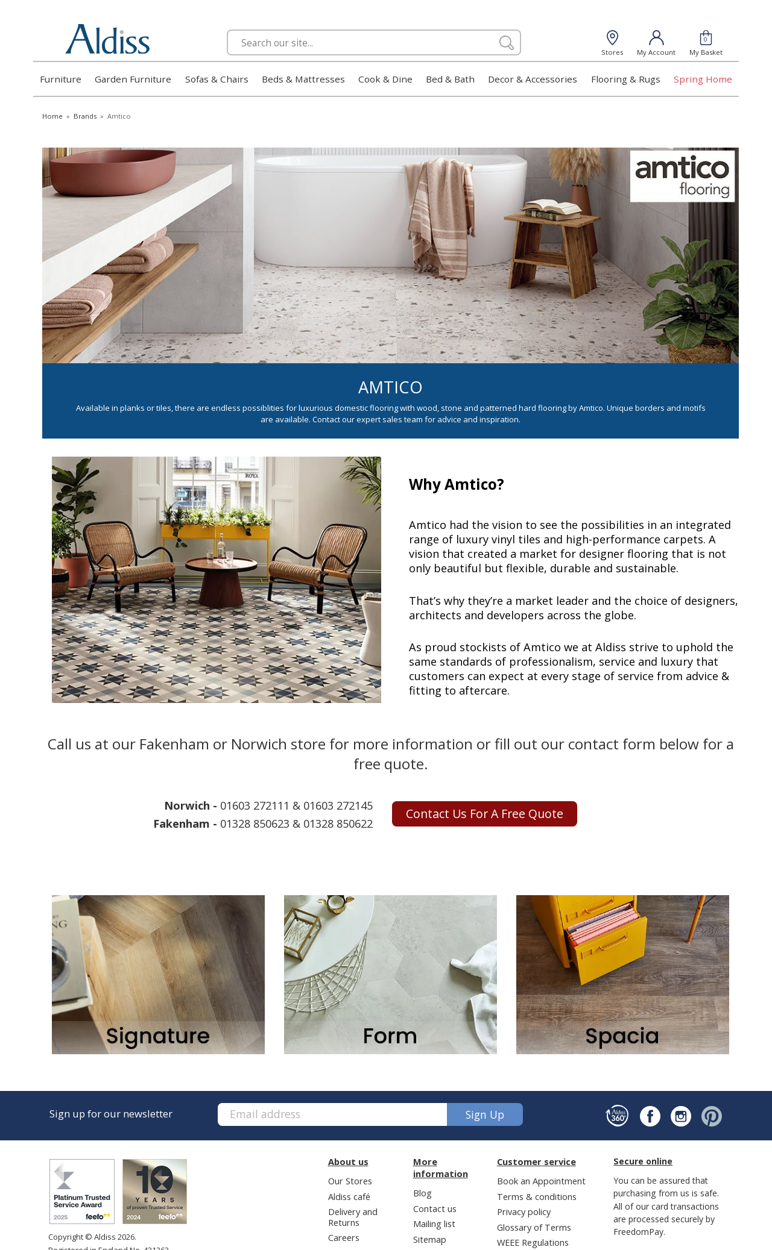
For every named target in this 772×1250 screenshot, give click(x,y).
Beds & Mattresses (303, 79)
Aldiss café (349, 1196)
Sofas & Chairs (216, 79)
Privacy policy (524, 1211)
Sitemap (429, 1239)
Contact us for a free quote (484, 813)
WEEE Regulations (533, 1242)
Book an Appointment (541, 1181)
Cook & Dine (385, 79)
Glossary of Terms (534, 1227)
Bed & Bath (450, 79)
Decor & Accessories (532, 79)
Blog (422, 1193)
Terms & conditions (537, 1196)
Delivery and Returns (353, 1216)
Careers (343, 1237)
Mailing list (434, 1223)
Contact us (435, 1208)
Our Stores (350, 1181)
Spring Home (703, 79)
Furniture (60, 79)
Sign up (485, 1114)
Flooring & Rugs (625, 79)
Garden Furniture (133, 79)
